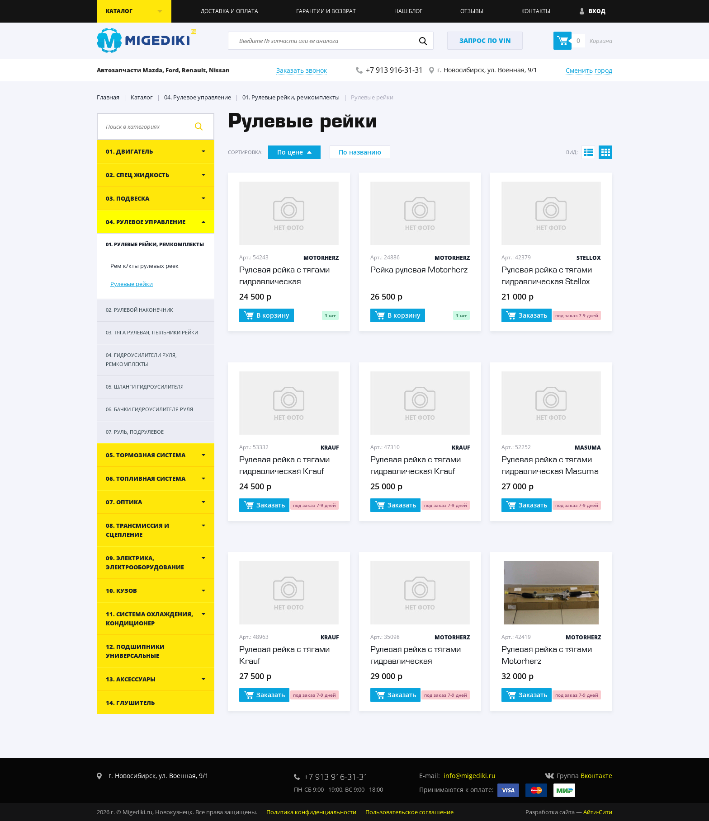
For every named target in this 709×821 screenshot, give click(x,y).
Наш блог (408, 11)
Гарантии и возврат (326, 11)
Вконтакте (596, 775)
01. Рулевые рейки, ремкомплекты (291, 97)
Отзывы (471, 11)
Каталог (142, 97)
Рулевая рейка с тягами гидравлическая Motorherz (284, 282)
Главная (108, 97)
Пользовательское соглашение (409, 812)
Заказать (526, 315)
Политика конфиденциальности (311, 812)
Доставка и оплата (229, 11)
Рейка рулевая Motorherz (419, 270)
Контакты (535, 11)
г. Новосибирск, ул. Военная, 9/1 (487, 70)
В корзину (266, 315)
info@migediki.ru (470, 775)
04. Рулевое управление (197, 97)
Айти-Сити (597, 812)
